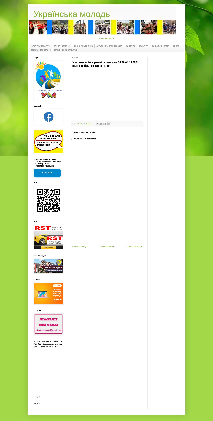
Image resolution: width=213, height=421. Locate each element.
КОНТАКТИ (130, 46)
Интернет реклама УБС (106, 38)
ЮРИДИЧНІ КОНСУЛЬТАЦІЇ (65, 50)
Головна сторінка (107, 247)
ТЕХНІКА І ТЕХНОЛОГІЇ (41, 50)
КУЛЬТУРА (143, 46)
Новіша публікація (79, 247)
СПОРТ (176, 46)
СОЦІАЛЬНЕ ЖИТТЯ (160, 46)
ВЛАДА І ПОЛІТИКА (62, 46)
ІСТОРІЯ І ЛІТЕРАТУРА (40, 46)
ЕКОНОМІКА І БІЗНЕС (83, 46)
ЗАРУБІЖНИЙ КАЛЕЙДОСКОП (109, 46)
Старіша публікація (134, 247)
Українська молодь (72, 14)
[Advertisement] (107, 224)
